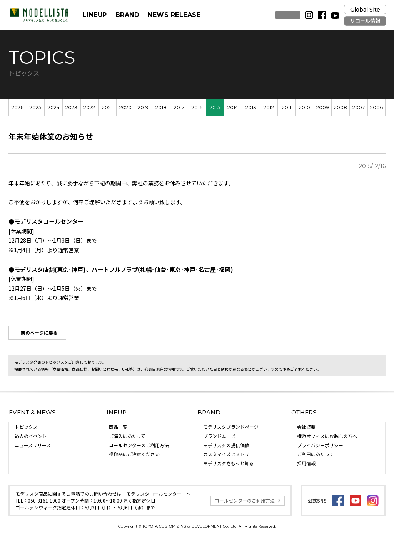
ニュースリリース (33, 445)
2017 (179, 107)
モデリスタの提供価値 (226, 445)
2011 (286, 107)
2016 (197, 107)
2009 (322, 107)
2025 (35, 107)
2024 (54, 107)
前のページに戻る (39, 332)
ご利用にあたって (315, 454)
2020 (125, 107)
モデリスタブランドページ (231, 426)
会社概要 (306, 426)
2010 (304, 107)
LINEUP (95, 14)
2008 (340, 107)
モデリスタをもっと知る (228, 463)
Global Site (365, 9)
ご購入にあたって (127, 436)
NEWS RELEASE (174, 14)
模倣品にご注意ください (134, 454)
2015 (215, 107)
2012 (269, 107)
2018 (161, 107)
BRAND (127, 14)
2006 (376, 107)
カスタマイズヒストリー (228, 454)
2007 (358, 107)
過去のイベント (31, 436)
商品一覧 (118, 426)
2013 (250, 107)
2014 (232, 107)
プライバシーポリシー (320, 445)
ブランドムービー (221, 436)
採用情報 (306, 463)
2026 (17, 107)
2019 (143, 107)
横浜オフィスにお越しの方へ (327, 436)
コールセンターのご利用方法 (139, 445)
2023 (71, 107)
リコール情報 (365, 21)
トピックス (26, 426)
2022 (89, 107)
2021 (107, 107)
